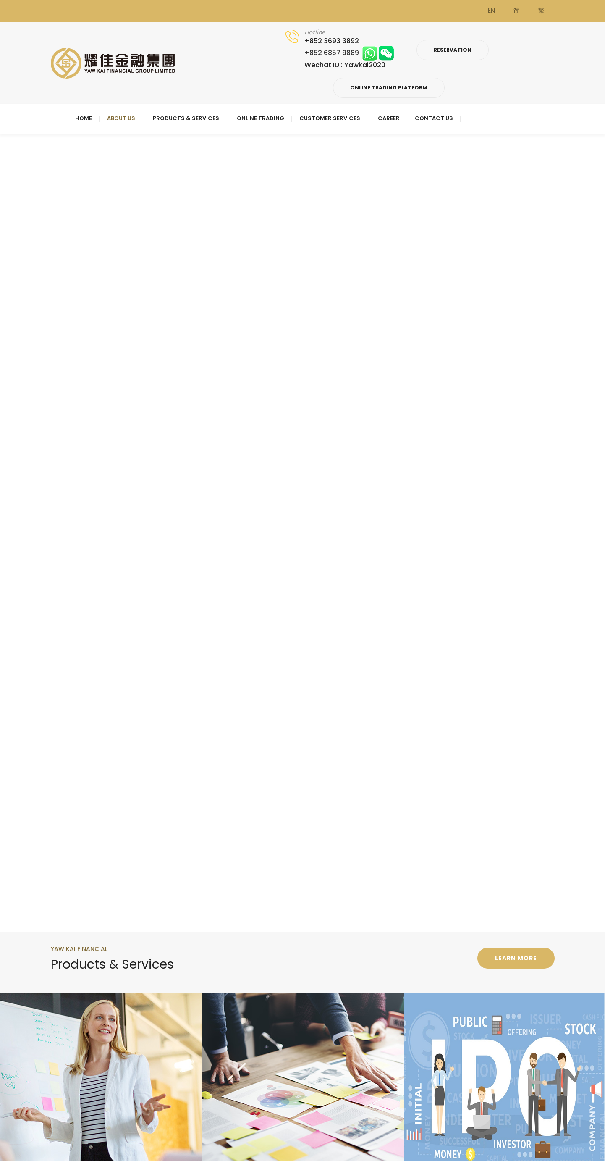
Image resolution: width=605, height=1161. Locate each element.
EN (491, 11)
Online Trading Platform (388, 87)
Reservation (452, 49)
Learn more (516, 958)
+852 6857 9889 (349, 53)
